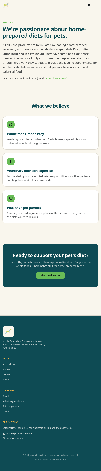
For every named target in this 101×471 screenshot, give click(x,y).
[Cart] (88, 5)
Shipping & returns (12, 406)
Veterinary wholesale (13, 401)
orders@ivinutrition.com (17, 433)
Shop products (50, 275)
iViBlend (7, 369)
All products (9, 364)
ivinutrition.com (56, 78)
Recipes (7, 379)
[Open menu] (95, 5)
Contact (7, 411)
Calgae (6, 374)
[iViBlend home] (6, 5)
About (6, 396)
